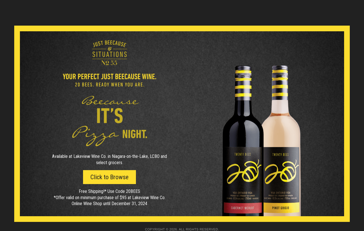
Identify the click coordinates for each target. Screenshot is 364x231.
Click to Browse (109, 177)
